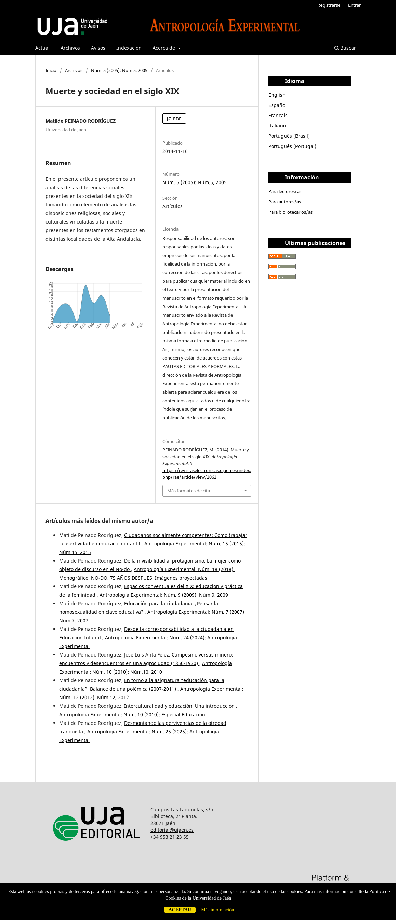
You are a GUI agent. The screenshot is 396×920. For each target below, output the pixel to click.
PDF (176, 119)
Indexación (129, 47)
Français (278, 115)
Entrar (354, 5)
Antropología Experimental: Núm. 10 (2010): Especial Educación (132, 714)
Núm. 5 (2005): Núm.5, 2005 (119, 70)
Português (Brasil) (289, 136)
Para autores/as (284, 202)
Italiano (277, 125)
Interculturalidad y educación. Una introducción (180, 706)
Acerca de (164, 47)
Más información (217, 909)
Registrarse (328, 5)
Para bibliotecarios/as (290, 212)
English (277, 95)
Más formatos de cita (188, 491)
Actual (42, 47)
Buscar (345, 47)
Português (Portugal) (292, 146)
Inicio (50, 70)
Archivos (70, 47)
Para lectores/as (284, 191)
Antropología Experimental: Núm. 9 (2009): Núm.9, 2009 (164, 595)
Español (277, 105)
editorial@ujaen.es (172, 830)
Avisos (98, 47)
